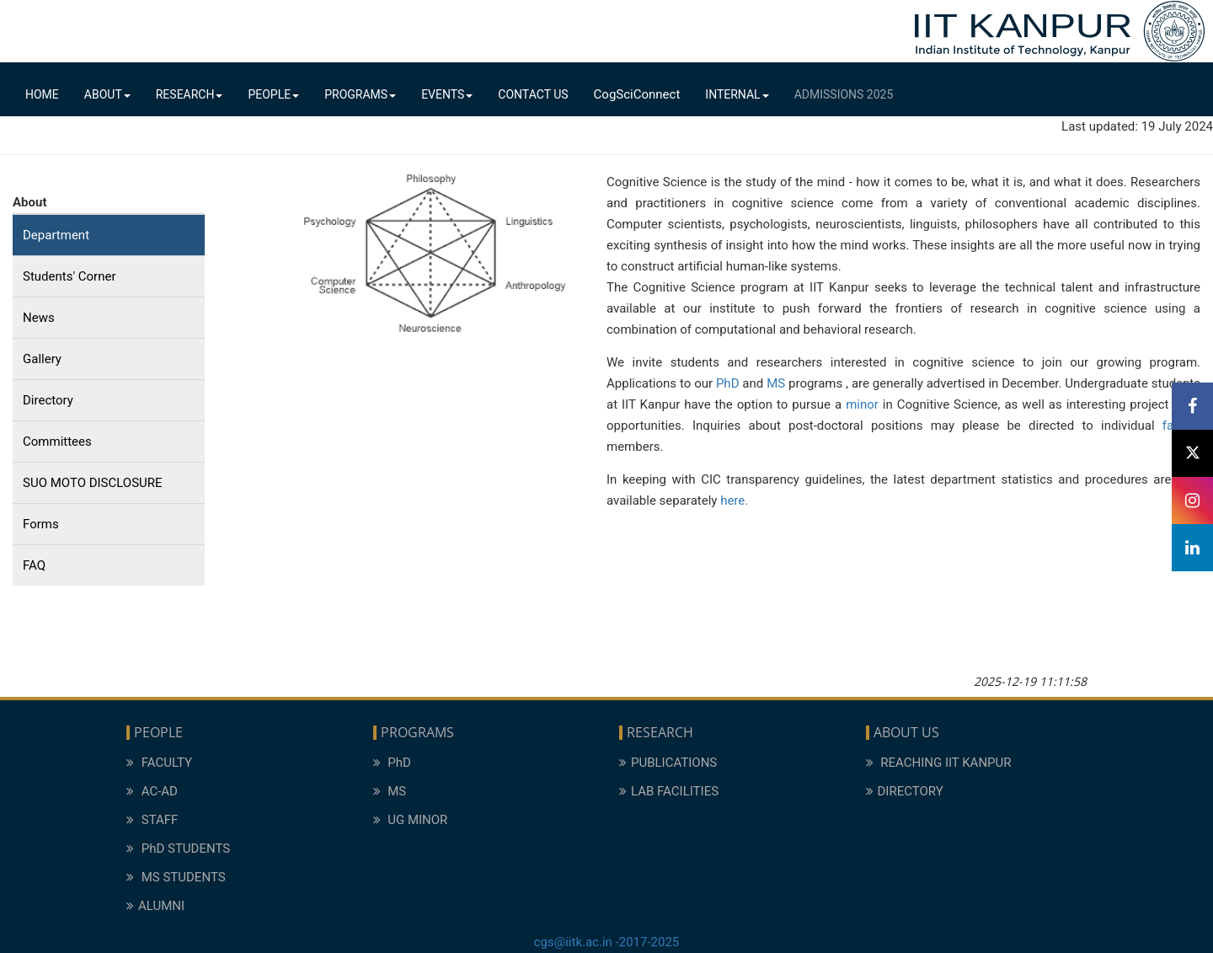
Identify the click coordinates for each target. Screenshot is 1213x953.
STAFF (152, 819)
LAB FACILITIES (669, 791)
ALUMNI (155, 905)
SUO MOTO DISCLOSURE (93, 482)
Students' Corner (69, 276)
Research (189, 94)
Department (56, 235)
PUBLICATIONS (668, 762)
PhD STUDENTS (178, 848)
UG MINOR (410, 819)
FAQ (34, 565)
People (273, 94)
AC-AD (152, 791)
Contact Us (533, 94)
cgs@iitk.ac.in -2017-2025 (607, 942)
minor (862, 404)
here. (734, 500)
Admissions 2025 (844, 94)
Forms (41, 524)
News (39, 317)
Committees (57, 441)
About (107, 94)
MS (776, 383)
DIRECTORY (904, 791)
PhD (729, 383)
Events (447, 94)
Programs (360, 94)
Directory (48, 400)
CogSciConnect (637, 94)
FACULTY (159, 762)
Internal (736, 94)
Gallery (42, 359)
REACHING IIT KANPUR (939, 762)
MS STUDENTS (176, 877)
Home (42, 94)
